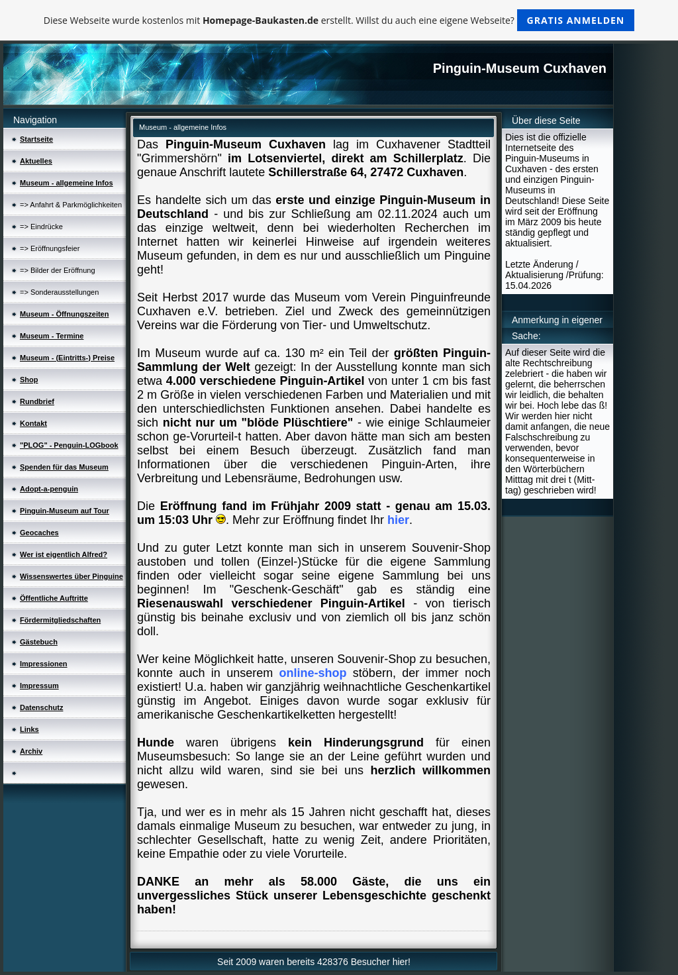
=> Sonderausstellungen (59, 292)
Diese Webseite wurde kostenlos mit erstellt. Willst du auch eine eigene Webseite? (339, 20)
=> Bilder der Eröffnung (57, 270)
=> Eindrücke (41, 227)
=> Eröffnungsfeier (49, 248)
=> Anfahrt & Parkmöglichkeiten (71, 205)
